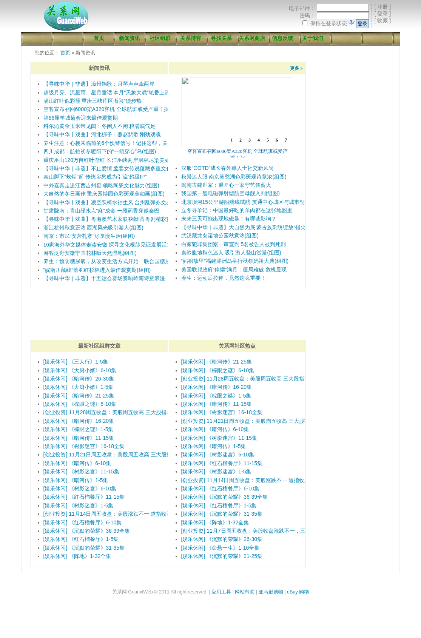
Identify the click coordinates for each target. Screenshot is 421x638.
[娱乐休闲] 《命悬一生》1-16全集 (220, 548)
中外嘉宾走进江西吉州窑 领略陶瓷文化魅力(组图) (101, 185)
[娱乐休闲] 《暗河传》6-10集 (77, 463)
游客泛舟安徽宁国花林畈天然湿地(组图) (90, 253)
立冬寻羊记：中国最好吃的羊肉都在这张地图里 (236, 210)
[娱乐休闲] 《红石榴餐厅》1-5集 (81, 539)
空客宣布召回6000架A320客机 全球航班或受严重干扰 (106, 109)
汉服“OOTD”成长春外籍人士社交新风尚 (227, 168)
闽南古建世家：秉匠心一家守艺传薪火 (226, 185)
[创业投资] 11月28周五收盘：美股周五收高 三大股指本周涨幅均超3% (124, 412)
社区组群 (160, 38)
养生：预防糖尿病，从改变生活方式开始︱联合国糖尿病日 (112, 261)
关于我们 (312, 38)
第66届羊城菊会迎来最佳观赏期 (80, 118)
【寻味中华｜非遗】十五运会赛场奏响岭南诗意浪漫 (104, 278)
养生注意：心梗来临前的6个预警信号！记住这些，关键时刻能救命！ (124, 143)
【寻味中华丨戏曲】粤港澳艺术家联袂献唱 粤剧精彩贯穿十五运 (118, 219)
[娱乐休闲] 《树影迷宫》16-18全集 (84, 446)
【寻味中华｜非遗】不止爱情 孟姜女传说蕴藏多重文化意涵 (112, 168)
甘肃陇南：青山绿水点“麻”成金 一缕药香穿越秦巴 (101, 211)
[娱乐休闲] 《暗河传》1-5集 (75, 480)
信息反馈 (282, 38)
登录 (382, 14)
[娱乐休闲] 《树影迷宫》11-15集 (81, 471)
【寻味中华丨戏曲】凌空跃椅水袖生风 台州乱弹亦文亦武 (110, 202)
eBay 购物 (298, 592)
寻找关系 (221, 38)
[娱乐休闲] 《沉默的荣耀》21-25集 (221, 556)
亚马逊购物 (271, 592)
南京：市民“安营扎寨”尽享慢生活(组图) (89, 236)
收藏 (382, 20)
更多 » (296, 68)
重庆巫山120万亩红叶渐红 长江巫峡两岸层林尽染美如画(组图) (116, 160)
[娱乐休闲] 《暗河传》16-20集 (78, 421)
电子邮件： (302, 8)
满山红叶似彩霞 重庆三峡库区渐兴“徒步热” (93, 101)
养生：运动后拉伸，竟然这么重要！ (223, 278)
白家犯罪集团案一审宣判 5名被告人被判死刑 (233, 244)
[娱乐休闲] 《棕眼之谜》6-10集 (80, 404)
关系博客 (190, 38)
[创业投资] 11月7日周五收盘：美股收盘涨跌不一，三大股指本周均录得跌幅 (269, 531)
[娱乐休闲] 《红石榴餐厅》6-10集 (82, 522)
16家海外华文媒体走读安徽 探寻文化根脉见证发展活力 (107, 245)
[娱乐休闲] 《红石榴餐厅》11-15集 (84, 497)
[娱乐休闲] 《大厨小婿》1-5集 (78, 387)
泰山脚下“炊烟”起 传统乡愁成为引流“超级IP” (95, 177)
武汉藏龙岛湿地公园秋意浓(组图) (220, 236)
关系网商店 (252, 38)
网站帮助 (244, 592)
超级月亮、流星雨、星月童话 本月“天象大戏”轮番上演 (106, 92)
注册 (382, 7)
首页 (99, 38)
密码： (307, 15)
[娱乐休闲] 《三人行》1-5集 (75, 362)
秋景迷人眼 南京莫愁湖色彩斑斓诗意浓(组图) (234, 177)
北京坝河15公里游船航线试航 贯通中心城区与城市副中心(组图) (255, 202)
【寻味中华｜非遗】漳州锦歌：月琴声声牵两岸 (98, 84)
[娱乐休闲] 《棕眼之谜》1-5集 (78, 429)
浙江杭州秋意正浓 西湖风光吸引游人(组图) (93, 228)
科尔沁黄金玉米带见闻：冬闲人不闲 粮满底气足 (99, 126)
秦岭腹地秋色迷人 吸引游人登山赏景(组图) (231, 253)
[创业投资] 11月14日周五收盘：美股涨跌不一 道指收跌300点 (114, 514)
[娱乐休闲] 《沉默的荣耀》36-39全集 (86, 531)
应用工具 (221, 592)
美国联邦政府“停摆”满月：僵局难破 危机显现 (234, 270)
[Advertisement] (351, 99)
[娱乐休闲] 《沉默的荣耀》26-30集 (221, 539)
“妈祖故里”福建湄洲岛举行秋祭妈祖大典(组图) (235, 261)
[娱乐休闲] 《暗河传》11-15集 (78, 438)
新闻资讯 (129, 38)
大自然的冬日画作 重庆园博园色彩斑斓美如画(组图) (104, 194)
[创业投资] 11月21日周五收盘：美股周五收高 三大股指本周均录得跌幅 (126, 455)
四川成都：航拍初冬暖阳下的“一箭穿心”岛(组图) (99, 151)
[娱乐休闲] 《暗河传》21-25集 (78, 396)
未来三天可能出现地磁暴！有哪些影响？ (228, 219)
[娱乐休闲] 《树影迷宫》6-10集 (80, 488)
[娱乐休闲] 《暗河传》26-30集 (78, 379)
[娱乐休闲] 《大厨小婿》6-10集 (80, 370)
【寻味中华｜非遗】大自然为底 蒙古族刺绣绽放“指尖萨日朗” (252, 227)
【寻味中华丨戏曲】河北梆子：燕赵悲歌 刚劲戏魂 (102, 134)
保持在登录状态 (328, 23)
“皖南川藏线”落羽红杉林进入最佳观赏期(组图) (97, 270)
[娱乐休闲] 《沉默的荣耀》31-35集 (84, 548)
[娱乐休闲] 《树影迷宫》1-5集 (78, 505)
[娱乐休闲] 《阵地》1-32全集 (77, 556)
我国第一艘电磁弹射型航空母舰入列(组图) (230, 193)
